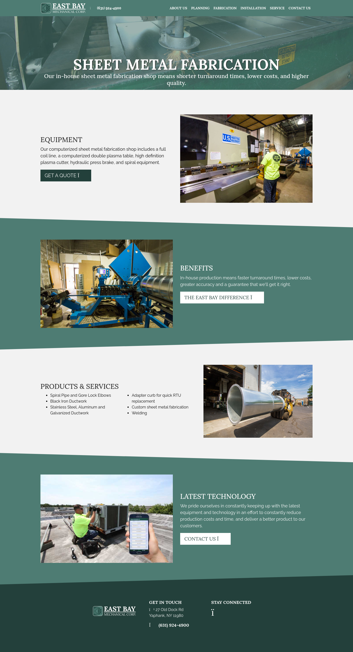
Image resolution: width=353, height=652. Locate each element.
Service (277, 8)
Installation (253, 8)
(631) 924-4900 (109, 8)
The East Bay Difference (222, 297)
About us (178, 8)
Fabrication (225, 8)
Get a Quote (66, 175)
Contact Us (300, 8)
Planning (200, 8)
